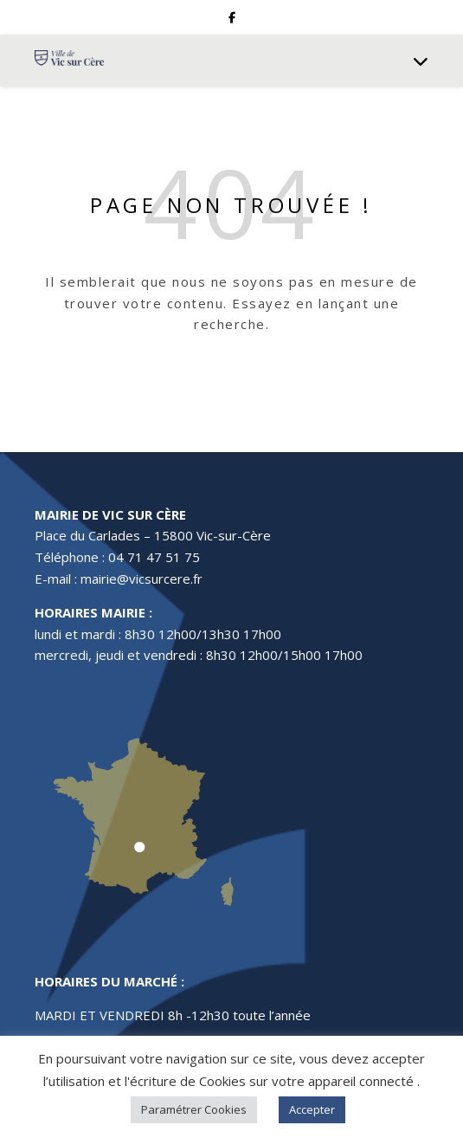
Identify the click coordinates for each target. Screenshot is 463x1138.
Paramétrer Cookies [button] (194, 1109)
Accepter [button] (312, 1109)
